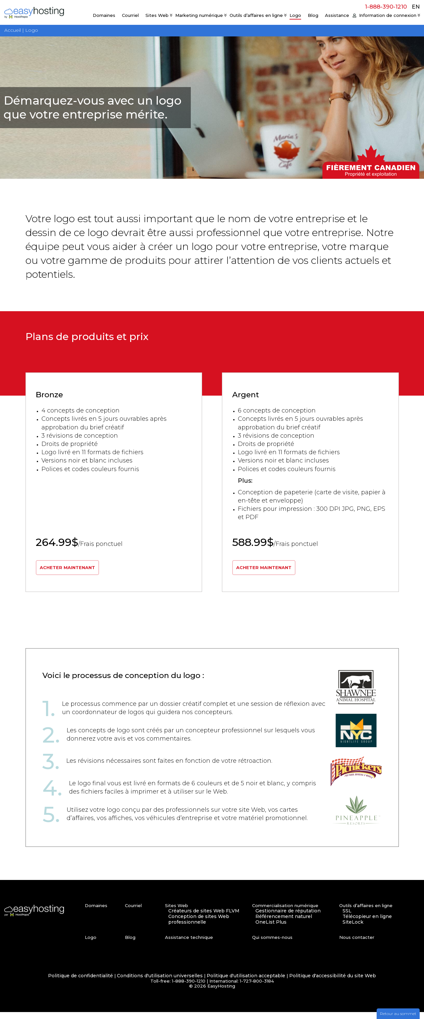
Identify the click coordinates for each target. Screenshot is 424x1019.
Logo (295, 15)
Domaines (104, 15)
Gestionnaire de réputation (288, 918)
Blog (313, 15)
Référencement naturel (283, 923)
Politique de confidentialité (80, 983)
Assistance (337, 15)
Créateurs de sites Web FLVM (203, 918)
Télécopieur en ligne (367, 923)
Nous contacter (356, 944)
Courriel (130, 15)
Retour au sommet (398, 1013)
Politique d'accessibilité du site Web (332, 983)
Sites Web (157, 15)
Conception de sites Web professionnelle (198, 926)
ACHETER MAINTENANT (69, 574)
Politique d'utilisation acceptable (246, 983)
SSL (347, 918)
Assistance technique (189, 944)
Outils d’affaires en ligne (256, 15)
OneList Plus (271, 929)
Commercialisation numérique (285, 912)
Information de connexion (387, 15)
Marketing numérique (199, 15)
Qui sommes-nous (272, 944)
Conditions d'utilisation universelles (160, 983)
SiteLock (353, 929)
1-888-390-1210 (386, 6)
